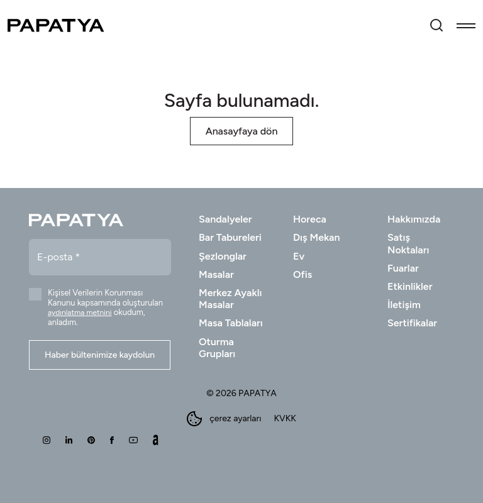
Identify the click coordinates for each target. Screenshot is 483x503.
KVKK (285, 419)
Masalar (216, 274)
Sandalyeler (225, 219)
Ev (298, 256)
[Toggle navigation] (466, 25)
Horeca (309, 219)
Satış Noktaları (408, 243)
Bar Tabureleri (230, 237)
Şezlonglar (223, 256)
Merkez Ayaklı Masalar (230, 299)
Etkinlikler (409, 286)
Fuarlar (403, 268)
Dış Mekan (316, 237)
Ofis (302, 274)
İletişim (404, 305)
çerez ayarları (224, 418)
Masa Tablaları (231, 323)
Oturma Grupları (217, 348)
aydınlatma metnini (80, 312)
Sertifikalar (412, 323)
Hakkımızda (413, 219)
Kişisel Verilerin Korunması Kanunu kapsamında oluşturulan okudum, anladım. (105, 307)
